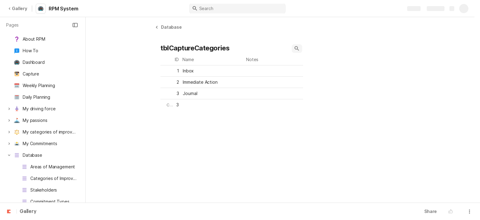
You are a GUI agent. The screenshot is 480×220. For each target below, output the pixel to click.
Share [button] (430, 211)
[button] (75, 25)
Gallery (17, 8)
